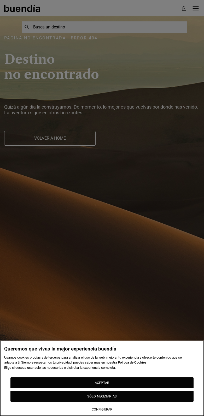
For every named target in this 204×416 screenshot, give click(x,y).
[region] (102, 378)
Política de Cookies (132, 362)
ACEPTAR (102, 383)
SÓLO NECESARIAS (102, 396)
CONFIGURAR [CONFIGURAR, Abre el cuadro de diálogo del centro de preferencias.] (102, 409)
